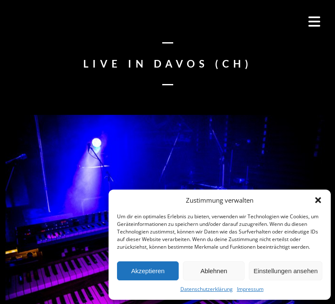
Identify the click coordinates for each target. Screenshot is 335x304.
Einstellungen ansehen (285, 270)
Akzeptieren (147, 270)
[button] (318, 200)
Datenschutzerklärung (206, 289)
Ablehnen (213, 270)
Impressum (250, 289)
